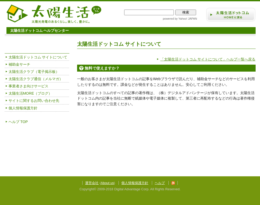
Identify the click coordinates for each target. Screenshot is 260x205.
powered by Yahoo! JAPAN (180, 18)
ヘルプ (160, 183)
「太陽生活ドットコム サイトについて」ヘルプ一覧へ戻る (208, 59)
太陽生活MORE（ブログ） (30, 93)
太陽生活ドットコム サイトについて (38, 57)
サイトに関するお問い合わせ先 (34, 100)
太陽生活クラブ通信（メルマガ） (36, 79)
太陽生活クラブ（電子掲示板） (34, 72)
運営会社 (92, 183)
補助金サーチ (19, 64)
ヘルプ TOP (18, 122)
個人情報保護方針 (23, 108)
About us (107, 183)
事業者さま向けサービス (28, 86)
